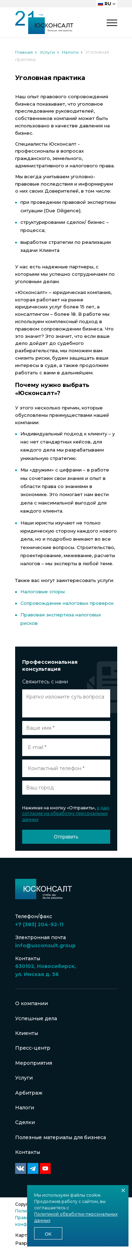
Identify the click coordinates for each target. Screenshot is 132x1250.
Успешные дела (36, 1018)
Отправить (66, 837)
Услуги (47, 52)
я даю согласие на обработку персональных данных (65, 813)
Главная (24, 52)
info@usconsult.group (45, 945)
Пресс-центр (32, 1048)
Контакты (27, 1152)
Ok (48, 1234)
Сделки (25, 1122)
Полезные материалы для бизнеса (60, 1137)
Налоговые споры (42, 591)
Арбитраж (29, 1093)
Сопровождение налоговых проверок (67, 603)
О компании (31, 1003)
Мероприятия (33, 1063)
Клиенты (26, 1033)
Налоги (70, 52)
